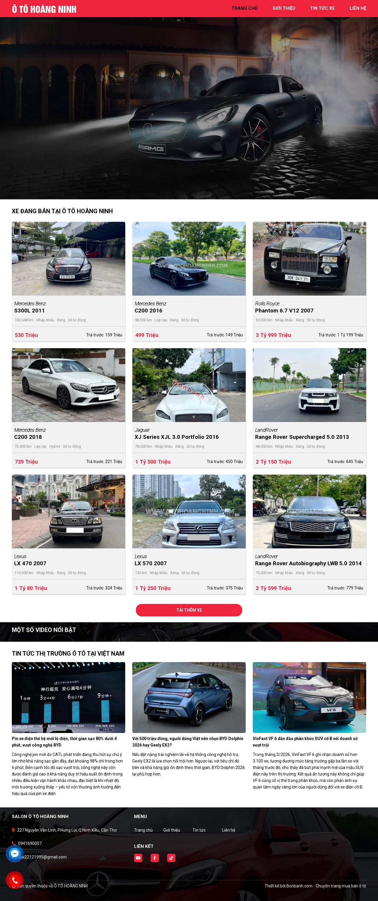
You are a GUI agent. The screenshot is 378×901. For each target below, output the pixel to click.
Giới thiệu (171, 830)
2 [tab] (192, 190)
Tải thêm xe (189, 610)
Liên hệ (228, 830)
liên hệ (358, 8)
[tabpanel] (189, 99)
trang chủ (245, 8)
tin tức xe (322, 8)
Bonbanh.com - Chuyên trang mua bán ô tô (326, 886)
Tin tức (199, 830)
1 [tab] (186, 190)
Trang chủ (143, 830)
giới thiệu (284, 8)
